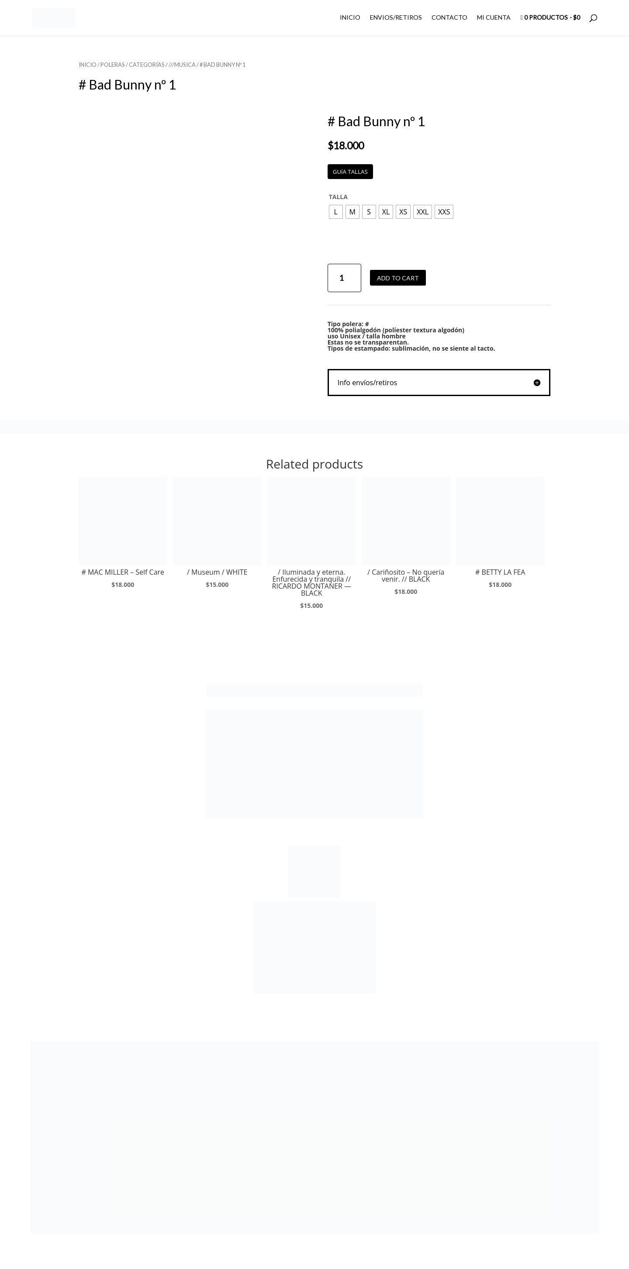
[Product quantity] (344, 278)
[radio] (335, 211)
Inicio (88, 64)
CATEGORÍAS (147, 64)
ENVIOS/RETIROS (396, 17)
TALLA (338, 197)
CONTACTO (449, 17)
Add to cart (398, 278)
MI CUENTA (494, 17)
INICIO (350, 17)
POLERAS (112, 64)
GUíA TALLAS (350, 172)
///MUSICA (182, 64)
